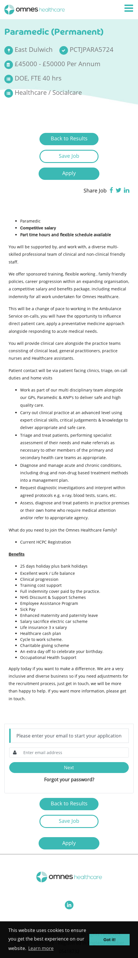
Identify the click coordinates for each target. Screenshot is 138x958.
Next (69, 767)
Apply (69, 173)
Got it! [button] (109, 939)
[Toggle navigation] (129, 8)
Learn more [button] (41, 948)
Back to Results (69, 138)
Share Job (95, 190)
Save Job (69, 155)
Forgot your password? (69, 779)
